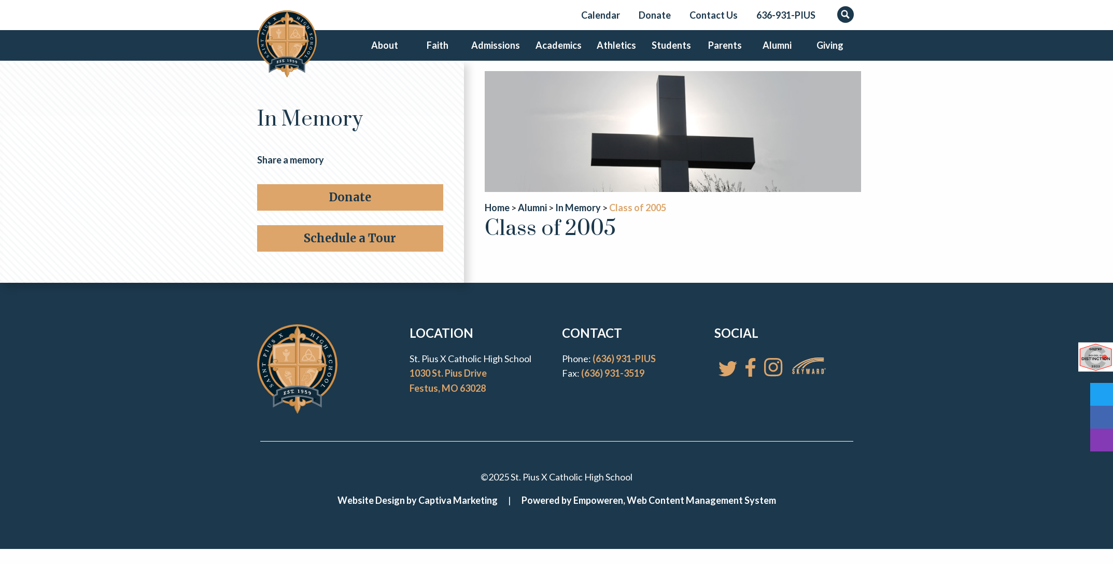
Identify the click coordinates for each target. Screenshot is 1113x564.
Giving (828, 54)
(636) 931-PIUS (624, 375)
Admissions (497, 54)
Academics (557, 54)
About (385, 54)
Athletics (613, 54)
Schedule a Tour (350, 255)
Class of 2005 (637, 225)
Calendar (600, 15)
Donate (655, 15)
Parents (721, 54)
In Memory (310, 137)
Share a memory (290, 177)
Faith (439, 54)
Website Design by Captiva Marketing (417, 517)
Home (497, 225)
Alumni (775, 54)
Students (667, 54)
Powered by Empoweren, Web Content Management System (649, 517)
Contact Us (713, 15)
